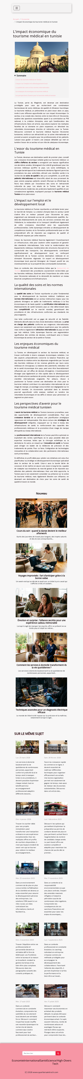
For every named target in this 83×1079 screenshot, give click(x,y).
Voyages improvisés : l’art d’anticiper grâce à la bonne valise (41, 577)
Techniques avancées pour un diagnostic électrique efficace (41, 711)
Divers (67, 1060)
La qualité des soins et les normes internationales (32, 87)
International (32, 1060)
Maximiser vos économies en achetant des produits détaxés (56, 997)
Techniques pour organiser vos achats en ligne (55, 751)
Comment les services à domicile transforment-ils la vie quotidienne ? (42, 666)
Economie (25, 19)
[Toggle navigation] (17, 8)
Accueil (16, 19)
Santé (43, 1060)
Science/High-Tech (55, 1062)
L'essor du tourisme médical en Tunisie (28, 79)
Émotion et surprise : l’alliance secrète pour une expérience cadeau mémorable (42, 621)
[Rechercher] (38, 1053)
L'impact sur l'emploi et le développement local (31, 83)
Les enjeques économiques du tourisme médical (31, 91)
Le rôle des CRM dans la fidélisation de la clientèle (27, 874)
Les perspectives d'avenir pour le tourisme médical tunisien (35, 95)
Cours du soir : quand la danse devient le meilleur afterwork (41, 532)
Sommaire (21, 75)
